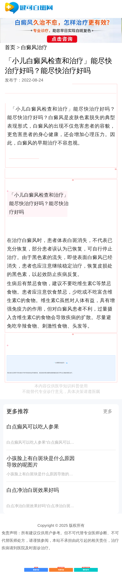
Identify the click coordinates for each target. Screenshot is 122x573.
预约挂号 (86, 569)
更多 (107, 411)
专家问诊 (61, 569)
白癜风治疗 (34, 47)
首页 (10, 47)
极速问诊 (36, 569)
